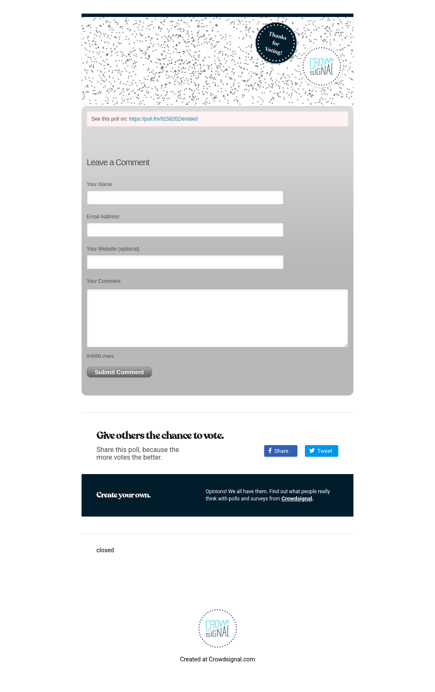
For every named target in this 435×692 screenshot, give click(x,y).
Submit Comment (119, 372)
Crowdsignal (296, 498)
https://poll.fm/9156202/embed (163, 119)
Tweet (320, 451)
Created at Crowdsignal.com (217, 659)
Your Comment (104, 281)
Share (278, 451)
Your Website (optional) (113, 249)
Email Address (103, 217)
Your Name (99, 184)
